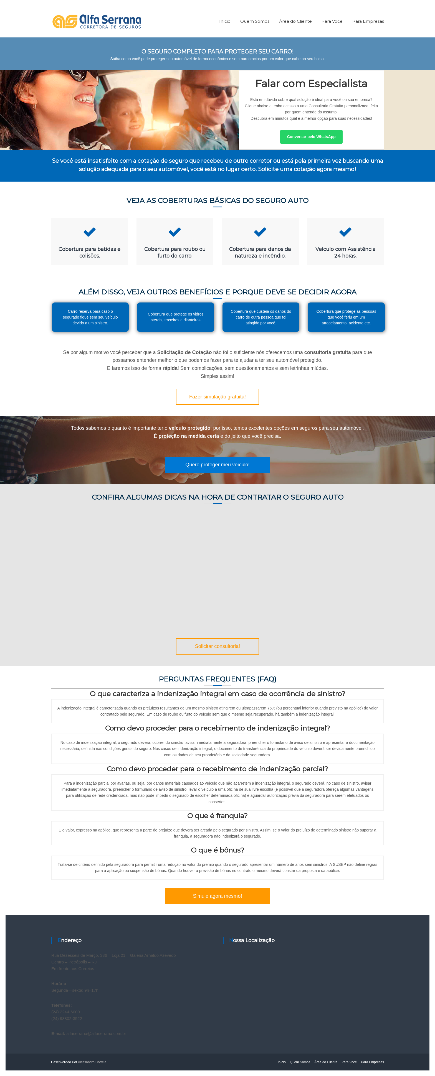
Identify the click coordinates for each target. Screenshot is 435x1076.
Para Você (332, 21)
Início (225, 21)
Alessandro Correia (92, 1062)
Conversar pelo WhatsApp (311, 136)
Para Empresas (368, 21)
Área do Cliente (295, 21)
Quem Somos (254, 21)
